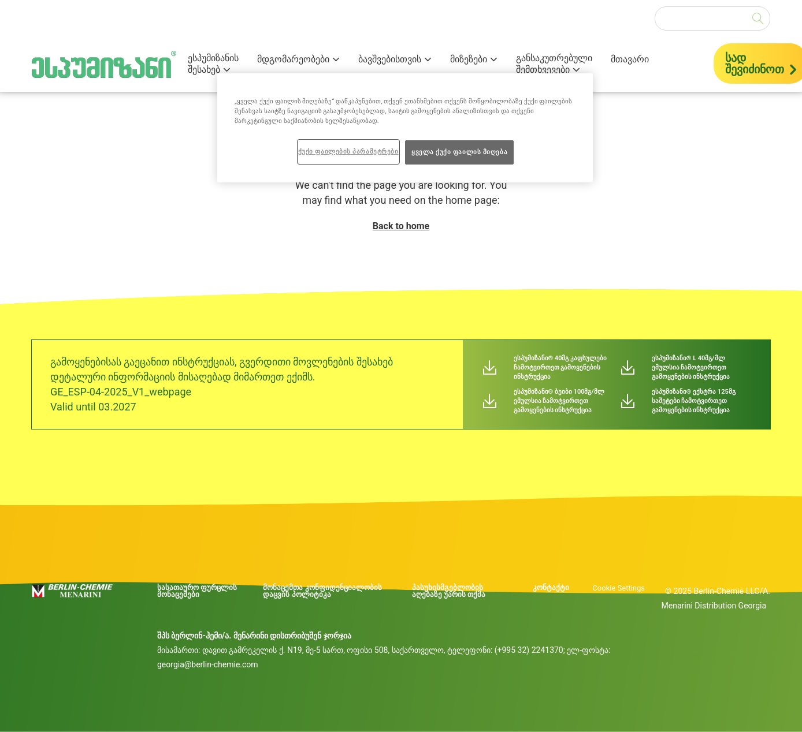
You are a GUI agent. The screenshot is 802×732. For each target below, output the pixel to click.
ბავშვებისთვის (389, 59)
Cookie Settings (618, 588)
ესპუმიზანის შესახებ (213, 64)
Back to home (401, 226)
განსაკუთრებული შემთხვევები (554, 64)
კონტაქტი (551, 587)
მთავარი (630, 59)
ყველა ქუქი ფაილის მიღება (459, 152)
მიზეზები (468, 59)
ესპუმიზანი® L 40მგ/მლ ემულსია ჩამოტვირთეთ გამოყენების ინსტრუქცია (691, 367)
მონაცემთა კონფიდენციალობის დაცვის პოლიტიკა (322, 591)
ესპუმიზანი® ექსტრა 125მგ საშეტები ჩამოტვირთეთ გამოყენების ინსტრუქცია (694, 401)
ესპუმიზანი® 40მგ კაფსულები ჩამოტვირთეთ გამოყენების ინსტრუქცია (560, 367)
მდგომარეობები (293, 59)
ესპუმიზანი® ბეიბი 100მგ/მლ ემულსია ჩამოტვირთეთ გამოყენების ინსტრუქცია (559, 401)
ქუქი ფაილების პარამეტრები (348, 151)
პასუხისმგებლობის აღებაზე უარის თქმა (448, 591)
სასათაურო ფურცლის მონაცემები (197, 591)
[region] (405, 127)
